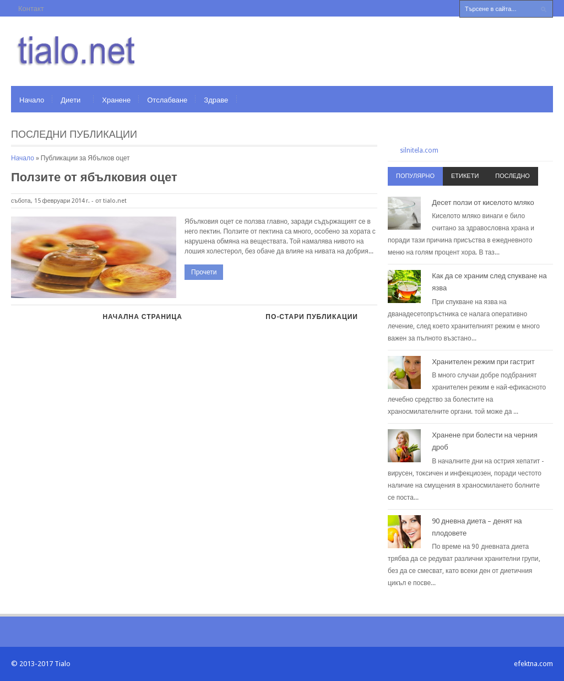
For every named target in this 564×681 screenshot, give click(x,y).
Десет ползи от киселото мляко (483, 202)
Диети (70, 100)
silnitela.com (419, 150)
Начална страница (142, 317)
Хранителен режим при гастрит (483, 362)
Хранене (116, 100)
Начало (31, 100)
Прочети (203, 272)
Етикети (465, 176)
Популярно (415, 176)
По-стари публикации (311, 317)
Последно (512, 176)
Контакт (31, 8)
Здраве (216, 100)
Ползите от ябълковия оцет (94, 177)
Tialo (62, 664)
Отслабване (167, 100)
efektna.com (533, 664)
